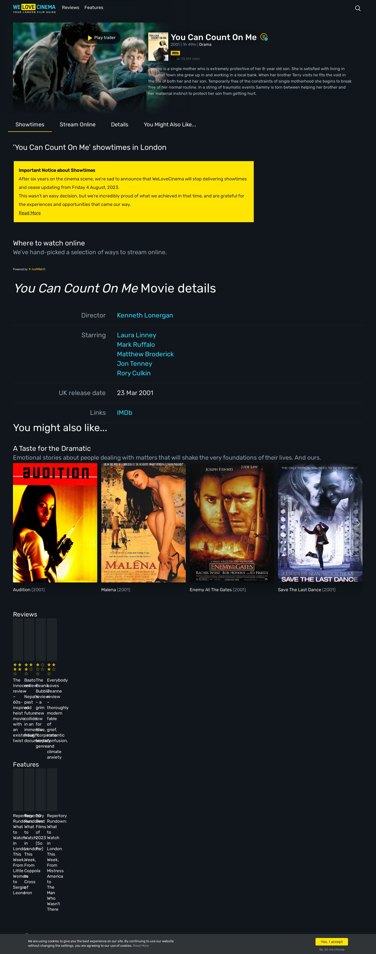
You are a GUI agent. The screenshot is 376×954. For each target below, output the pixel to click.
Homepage (60, 832)
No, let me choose (331, 949)
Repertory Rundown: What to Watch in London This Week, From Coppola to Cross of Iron (130, 770)
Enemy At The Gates (211, 589)
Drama (205, 44)
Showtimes (30, 124)
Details (119, 124)
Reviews (70, 7)
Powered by (29, 268)
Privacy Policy (137, 873)
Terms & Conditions (142, 859)
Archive (130, 846)
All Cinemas (96, 832)
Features (94, 7)
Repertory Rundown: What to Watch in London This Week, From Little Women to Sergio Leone (48, 770)
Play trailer (35, 34)
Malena (109, 589)
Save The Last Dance (300, 589)
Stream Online (78, 124)
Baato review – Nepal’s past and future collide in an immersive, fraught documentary (126, 681)
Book (55, 846)
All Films (59, 859)
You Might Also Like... (170, 124)
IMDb (124, 412)
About (129, 832)
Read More (141, 945)
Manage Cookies (139, 886)
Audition (22, 589)
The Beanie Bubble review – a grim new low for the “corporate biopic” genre (211, 681)
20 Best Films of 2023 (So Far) (207, 764)
